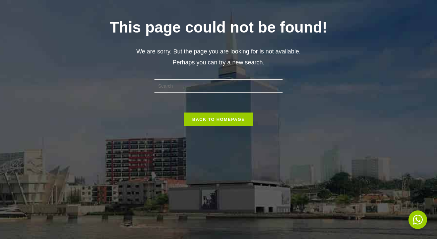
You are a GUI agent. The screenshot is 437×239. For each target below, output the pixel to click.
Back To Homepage (218, 119)
